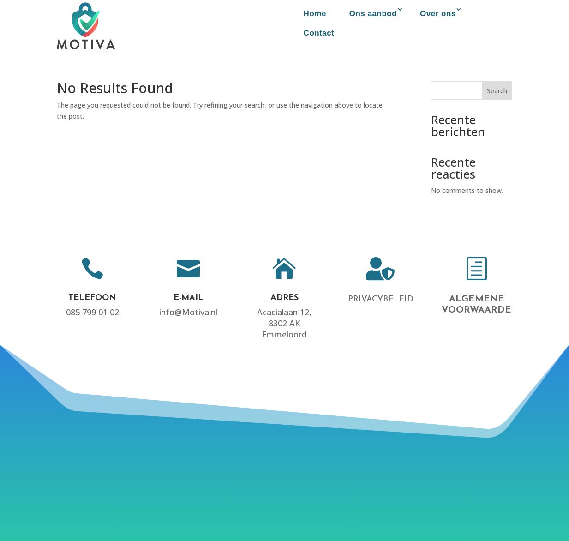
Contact (319, 33)
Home (315, 13)
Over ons (438, 13)
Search (497, 90)
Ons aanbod (373, 13)
